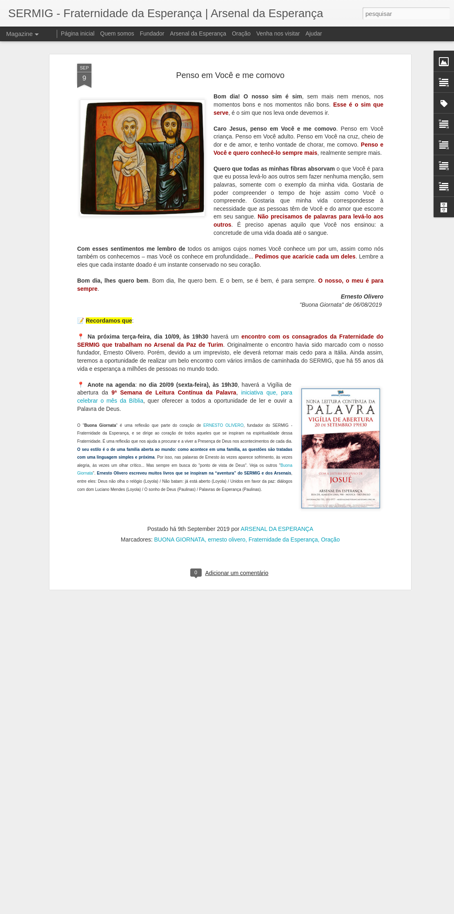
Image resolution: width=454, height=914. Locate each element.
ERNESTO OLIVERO (223, 374)
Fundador (152, 33)
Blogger (259, 909)
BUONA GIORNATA (179, 488)
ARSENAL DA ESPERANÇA (277, 478)
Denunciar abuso (287, 909)
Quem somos (117, 33)
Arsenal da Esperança (198, 33)
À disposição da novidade (182, 812)
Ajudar (313, 33)
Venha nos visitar (278, 33)
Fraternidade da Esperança (283, 488)
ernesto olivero (226, 488)
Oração (330, 488)
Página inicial (78, 33)
